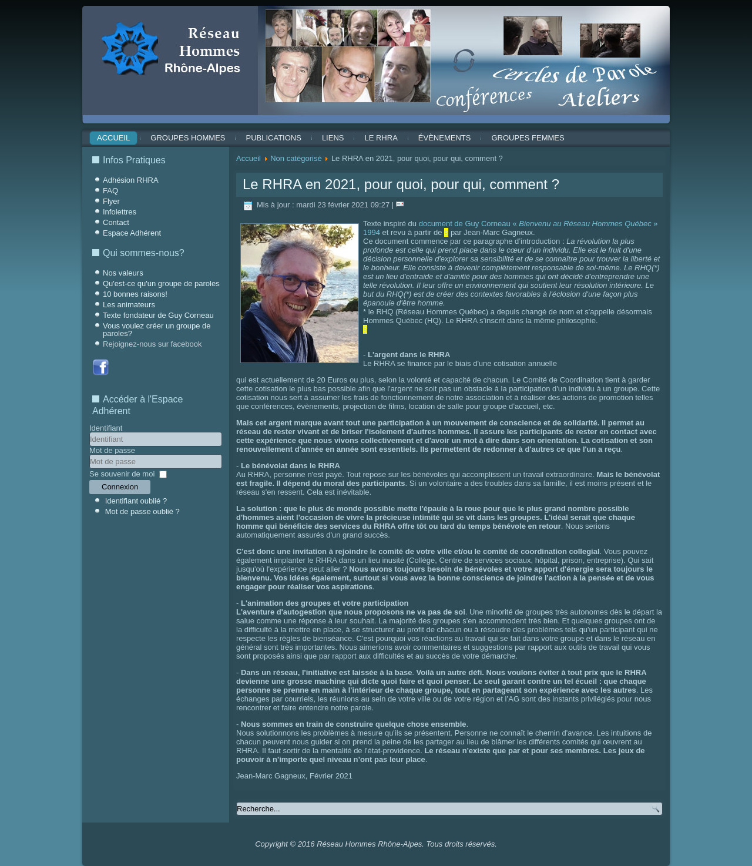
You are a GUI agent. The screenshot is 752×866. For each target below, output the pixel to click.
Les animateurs (129, 304)
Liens (333, 137)
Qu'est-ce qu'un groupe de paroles (161, 283)
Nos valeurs (123, 272)
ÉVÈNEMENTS (444, 137)
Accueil (113, 137)
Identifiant (105, 428)
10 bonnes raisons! (135, 294)
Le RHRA (380, 137)
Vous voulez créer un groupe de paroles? (157, 329)
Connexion (120, 486)
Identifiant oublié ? (136, 500)
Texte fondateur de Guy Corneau (158, 315)
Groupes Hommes (187, 137)
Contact (116, 222)
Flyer (111, 201)
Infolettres (119, 211)
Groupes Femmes (527, 137)
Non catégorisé (295, 158)
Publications (273, 137)
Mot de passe (112, 450)
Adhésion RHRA (131, 180)
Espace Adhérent (132, 233)
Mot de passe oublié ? (142, 511)
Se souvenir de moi (122, 473)
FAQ (110, 190)
